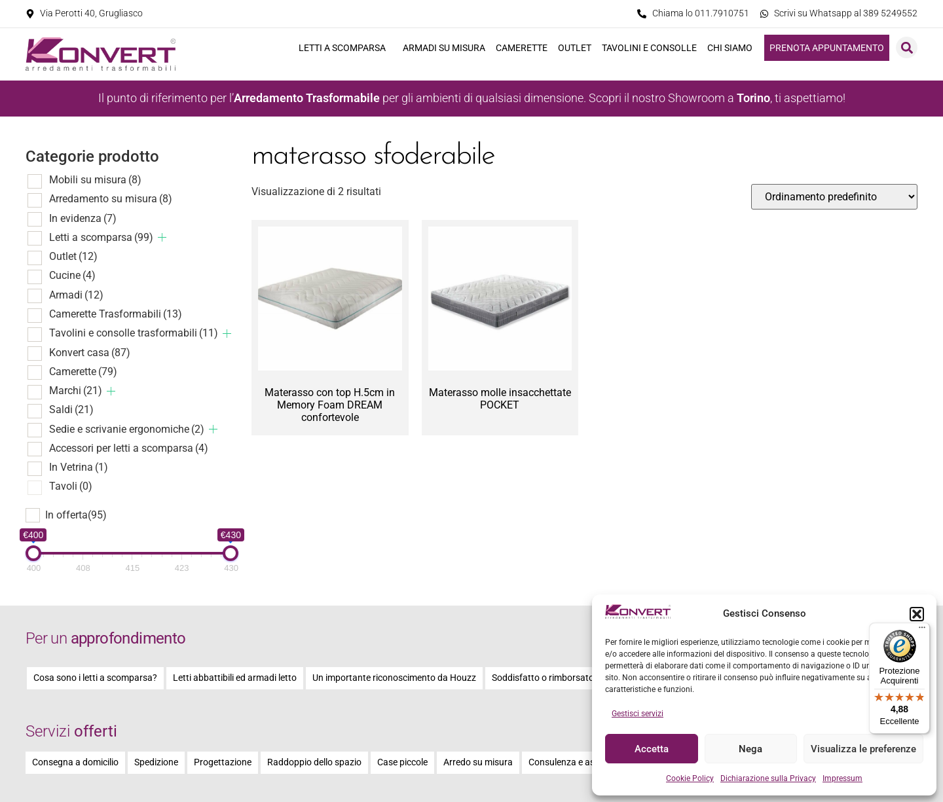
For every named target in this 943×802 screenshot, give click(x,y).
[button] (916, 614)
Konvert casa (89, 352)
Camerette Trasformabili (115, 314)
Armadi (76, 295)
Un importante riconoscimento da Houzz (394, 678)
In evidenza (83, 218)
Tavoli (70, 486)
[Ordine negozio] (834, 197)
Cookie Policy (690, 778)
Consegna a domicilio (75, 762)
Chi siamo (733, 47)
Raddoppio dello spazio (314, 762)
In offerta (76, 515)
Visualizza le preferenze (863, 749)
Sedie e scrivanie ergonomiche (126, 429)
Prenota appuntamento (826, 48)
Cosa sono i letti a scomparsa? (95, 678)
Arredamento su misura (110, 198)
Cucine (72, 275)
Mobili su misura (95, 179)
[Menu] (922, 630)
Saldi (71, 409)
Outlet (574, 48)
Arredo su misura (478, 762)
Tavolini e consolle (649, 48)
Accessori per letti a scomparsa (128, 448)
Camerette (521, 48)
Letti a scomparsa (345, 47)
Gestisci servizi (637, 713)
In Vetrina (78, 467)
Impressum (842, 778)
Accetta (652, 749)
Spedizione (156, 762)
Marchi (75, 390)
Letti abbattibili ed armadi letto (235, 678)
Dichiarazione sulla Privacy (768, 778)
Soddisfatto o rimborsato (543, 678)
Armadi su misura (444, 48)
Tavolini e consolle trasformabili (133, 333)
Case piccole (402, 762)
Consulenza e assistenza (578, 762)
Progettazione (222, 762)
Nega (750, 749)
